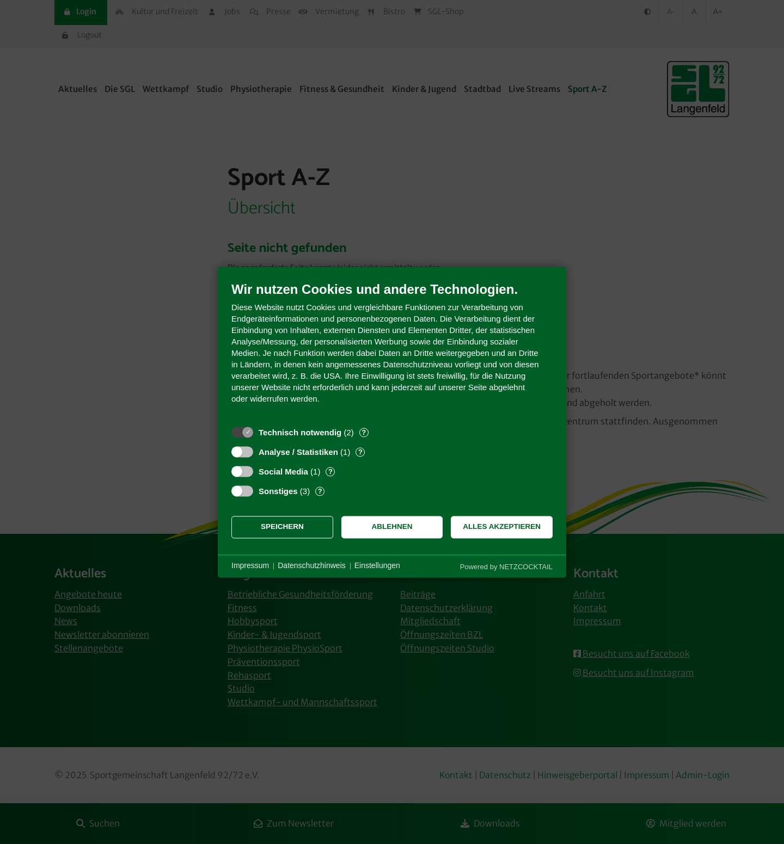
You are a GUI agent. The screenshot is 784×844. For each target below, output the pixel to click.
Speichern (282, 527)
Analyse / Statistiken (298, 452)
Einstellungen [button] (377, 566)
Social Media (283, 471)
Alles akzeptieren (502, 527)
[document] (392, 350)
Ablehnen (392, 527)
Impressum (250, 566)
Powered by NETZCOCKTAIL (506, 567)
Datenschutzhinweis (312, 566)
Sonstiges (278, 491)
